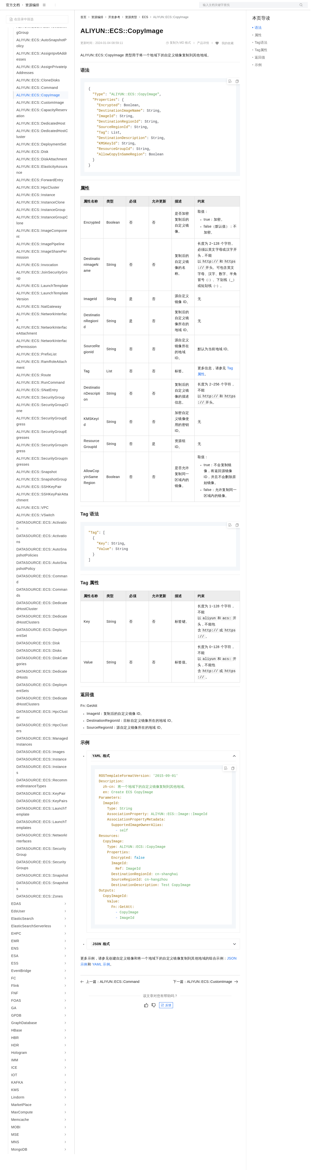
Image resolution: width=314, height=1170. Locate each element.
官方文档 (13, 21)
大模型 (51, 8)
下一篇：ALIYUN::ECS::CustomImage (205, 1009)
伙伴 (134, 8)
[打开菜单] (8, 8)
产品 (64, 8)
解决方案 (80, 8)
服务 (146, 8)
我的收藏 (228, 59)
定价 (107, 8)
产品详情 (203, 59)
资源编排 (32, 21)
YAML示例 (101, 992)
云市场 (121, 8)
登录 (300, 8)
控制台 (269, 8)
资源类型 (131, 33)
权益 (95, 8)
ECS (145, 33)
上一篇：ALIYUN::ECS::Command (110, 1009)
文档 (247, 8)
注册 (281, 8)
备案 (258, 8)
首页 (83, 33)
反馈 (166, 1033)
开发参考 (114, 33)
